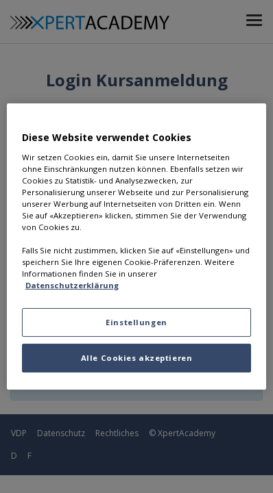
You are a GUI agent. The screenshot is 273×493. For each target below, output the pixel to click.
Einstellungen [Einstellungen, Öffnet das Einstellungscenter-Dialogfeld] (136, 322)
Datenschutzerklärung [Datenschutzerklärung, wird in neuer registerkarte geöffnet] (72, 285)
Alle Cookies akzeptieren (137, 358)
